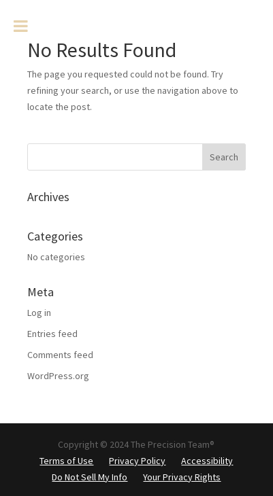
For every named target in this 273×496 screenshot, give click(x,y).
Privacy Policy (137, 461)
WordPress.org (58, 376)
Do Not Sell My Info (89, 477)
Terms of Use (66, 461)
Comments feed (60, 355)
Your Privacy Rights (182, 477)
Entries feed (52, 333)
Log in (39, 312)
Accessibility (207, 461)
